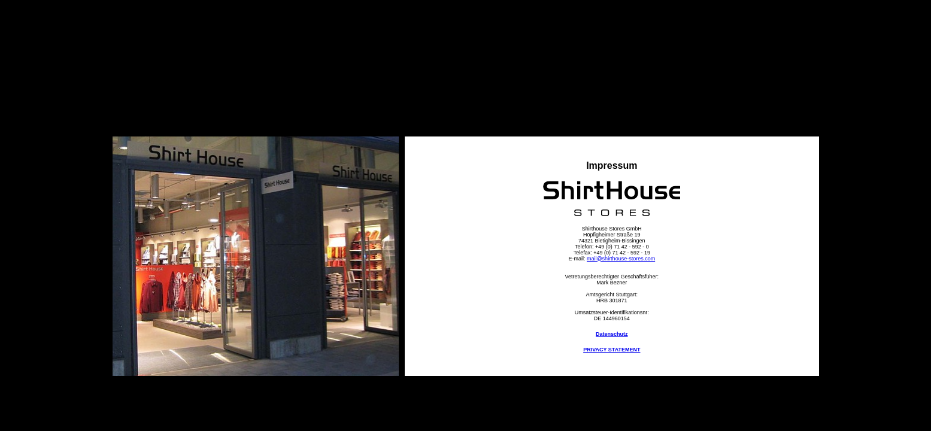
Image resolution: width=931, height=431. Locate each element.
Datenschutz (612, 334)
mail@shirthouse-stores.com (621, 259)
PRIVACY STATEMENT (611, 350)
